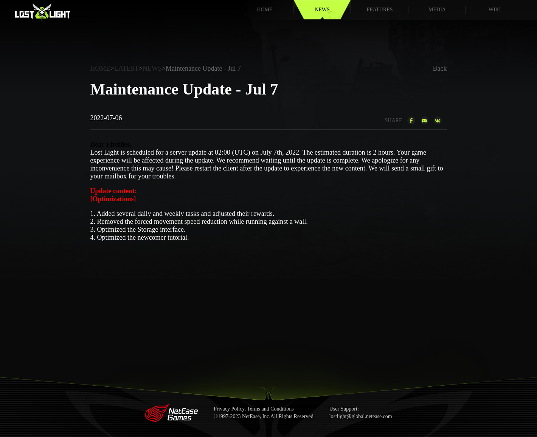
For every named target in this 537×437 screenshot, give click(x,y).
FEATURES (379, 9)
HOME (264, 9)
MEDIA (437, 9)
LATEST (126, 68)
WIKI (495, 9)
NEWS (322, 9)
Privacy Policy (229, 409)
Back (440, 68)
